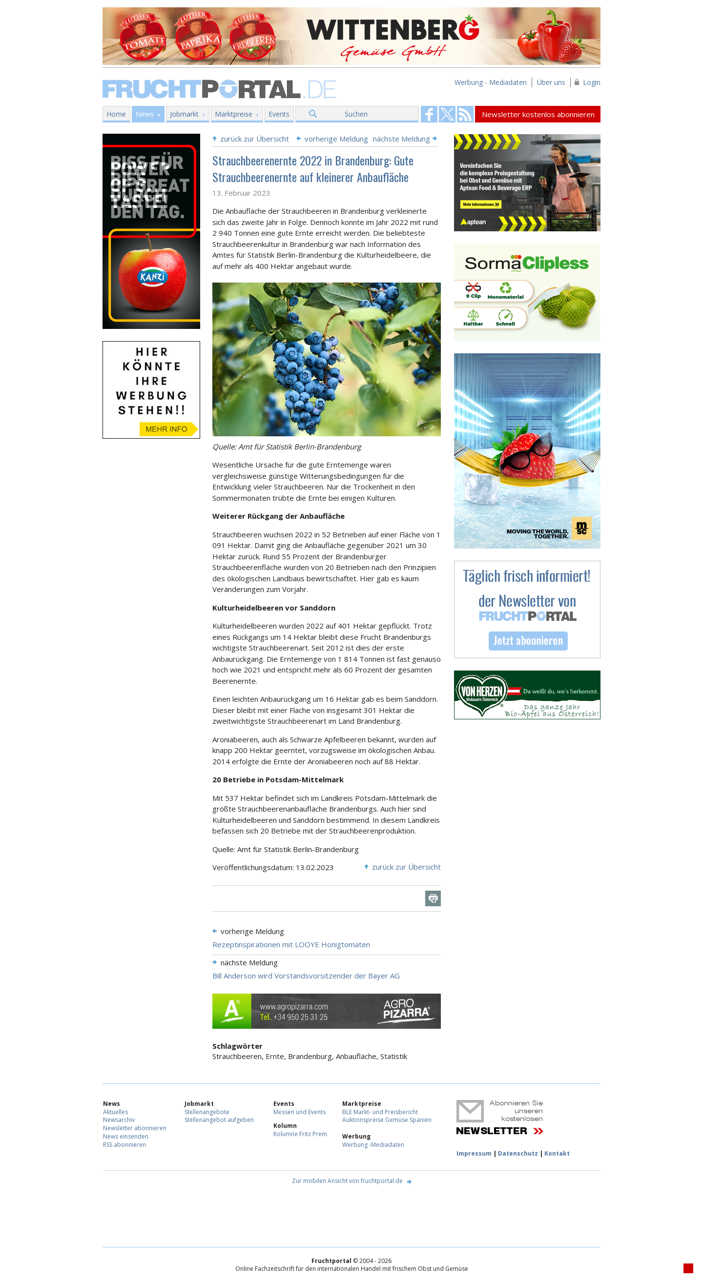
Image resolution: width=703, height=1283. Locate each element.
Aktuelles (115, 1112)
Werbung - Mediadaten (491, 82)
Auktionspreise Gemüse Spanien (387, 1120)
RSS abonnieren (124, 1144)
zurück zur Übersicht (254, 138)
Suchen (356, 114)
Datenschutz (518, 1153)
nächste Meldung (401, 138)
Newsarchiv (119, 1120)
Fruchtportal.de (221, 88)
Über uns (551, 82)
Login (591, 82)
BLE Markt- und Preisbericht (380, 1112)
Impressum (474, 1153)
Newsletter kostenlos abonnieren (538, 114)
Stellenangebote (207, 1112)
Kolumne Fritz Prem (300, 1134)
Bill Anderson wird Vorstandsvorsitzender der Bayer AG (306, 975)
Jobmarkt (184, 114)
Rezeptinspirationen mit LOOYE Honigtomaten (291, 944)
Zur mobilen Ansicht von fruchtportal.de (347, 1181)
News (145, 114)
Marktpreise (233, 114)
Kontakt (557, 1153)
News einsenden (125, 1136)
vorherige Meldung (336, 138)
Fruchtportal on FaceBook (429, 114)
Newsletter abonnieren (134, 1128)
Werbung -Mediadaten (373, 1144)
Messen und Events (299, 1112)
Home (116, 114)
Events (279, 114)
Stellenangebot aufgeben (219, 1120)
